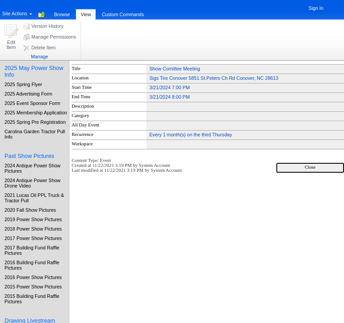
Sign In (316, 8)
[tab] (62, 9)
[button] (11, 37)
